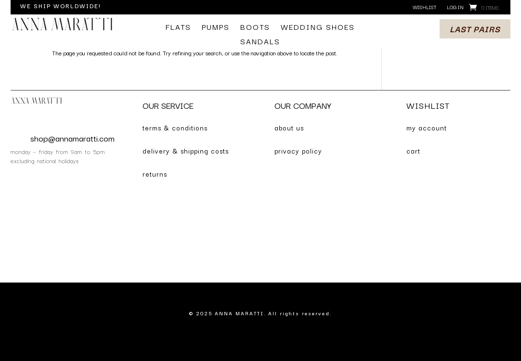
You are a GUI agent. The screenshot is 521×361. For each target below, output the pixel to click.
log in (455, 7)
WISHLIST (428, 105)
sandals (260, 42)
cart (413, 150)
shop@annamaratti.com (72, 137)
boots (255, 27)
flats (178, 27)
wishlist (424, 7)
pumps (216, 27)
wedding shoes (318, 27)
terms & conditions (175, 127)
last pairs (475, 28)
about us (289, 127)
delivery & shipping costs (186, 150)
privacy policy (298, 150)
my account (426, 127)
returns (155, 173)
